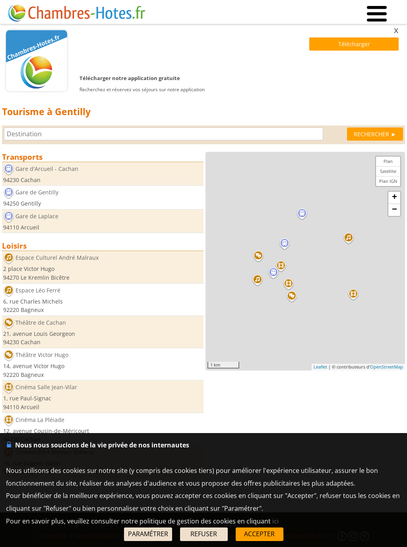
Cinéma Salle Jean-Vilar (46, 387)
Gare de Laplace (37, 216)
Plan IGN (388, 181)
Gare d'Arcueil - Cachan (47, 169)
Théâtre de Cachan (41, 322)
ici (275, 521)
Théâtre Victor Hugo (42, 355)
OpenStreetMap (386, 367)
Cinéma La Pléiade (40, 419)
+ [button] (394, 198)
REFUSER (203, 533)
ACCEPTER (259, 533)
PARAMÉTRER (148, 533)
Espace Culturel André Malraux (57, 258)
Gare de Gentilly (37, 192)
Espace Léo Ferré (38, 290)
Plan (388, 161)
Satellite (388, 171)
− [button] (394, 210)
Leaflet (320, 367)
